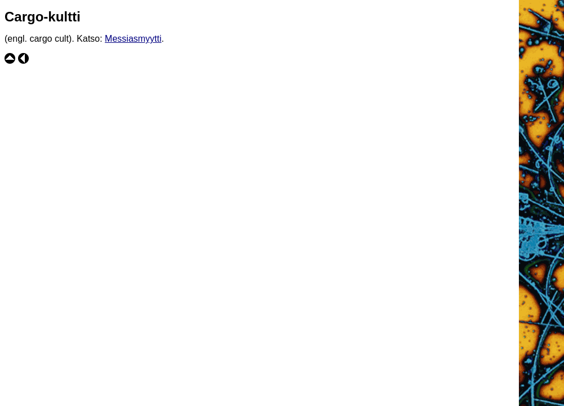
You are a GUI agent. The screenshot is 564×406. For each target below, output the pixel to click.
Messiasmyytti (133, 38)
